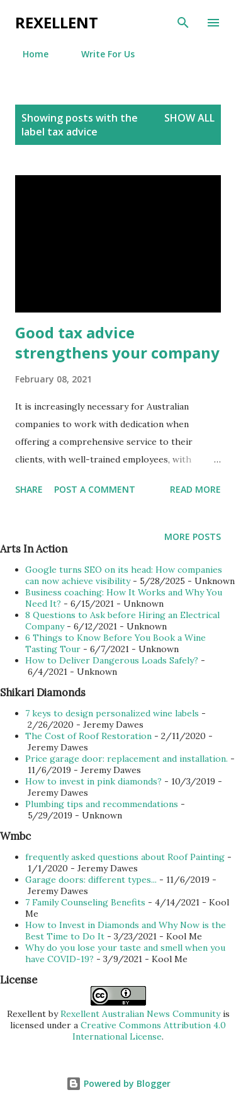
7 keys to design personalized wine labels (112, 713)
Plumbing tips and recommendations (101, 804)
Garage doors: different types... (91, 879)
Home (28, 54)
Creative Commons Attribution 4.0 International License (149, 1030)
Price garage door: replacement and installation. (126, 758)
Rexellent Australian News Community (141, 1013)
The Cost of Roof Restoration (88, 736)
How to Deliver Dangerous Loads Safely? (111, 660)
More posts (192, 536)
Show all (189, 118)
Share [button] (29, 489)
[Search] (183, 22)
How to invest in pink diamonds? (93, 781)
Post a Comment (94, 489)
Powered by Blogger (118, 1083)
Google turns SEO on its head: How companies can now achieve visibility (123, 575)
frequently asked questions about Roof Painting (125, 857)
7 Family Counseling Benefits (85, 902)
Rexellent (56, 22)
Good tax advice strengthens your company (117, 342)
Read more (195, 489)
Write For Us (100, 54)
